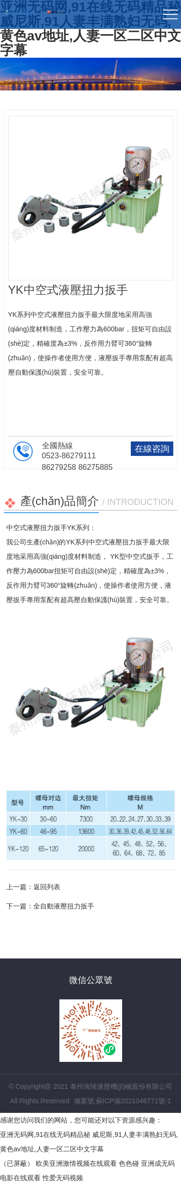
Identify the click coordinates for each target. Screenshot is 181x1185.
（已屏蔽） (17, 1163)
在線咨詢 (152, 449)
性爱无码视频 (62, 1178)
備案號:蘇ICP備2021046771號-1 (122, 1101)
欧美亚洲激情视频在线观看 (76, 1163)
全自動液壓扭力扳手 (63, 906)
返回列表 (46, 887)
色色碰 (129, 1163)
